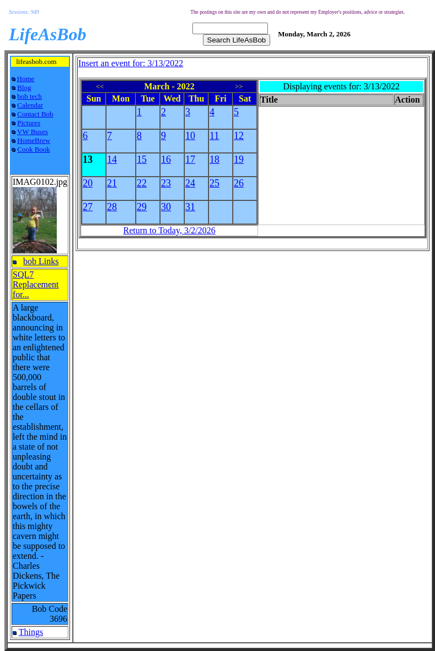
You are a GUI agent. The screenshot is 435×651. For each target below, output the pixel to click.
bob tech (29, 96)
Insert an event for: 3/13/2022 (130, 63)
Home (26, 78)
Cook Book (33, 149)
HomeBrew (33, 140)
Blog (24, 87)
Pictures (28, 123)
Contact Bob (35, 114)
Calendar (30, 105)
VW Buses (32, 131)
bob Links (40, 261)
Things (31, 632)
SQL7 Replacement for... (36, 284)
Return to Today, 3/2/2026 (169, 230)
